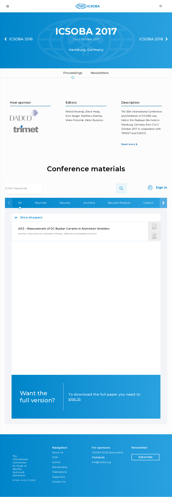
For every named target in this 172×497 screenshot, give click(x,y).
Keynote (41, 202)
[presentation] (8, 203)
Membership (59, 467)
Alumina (89, 202)
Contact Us (58, 481)
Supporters (58, 476)
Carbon (148, 202)
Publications (59, 471)
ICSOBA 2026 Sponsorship (107, 452)
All (20, 202)
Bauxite (65, 202)
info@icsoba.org (101, 462)
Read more (128, 144)
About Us (57, 452)
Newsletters (100, 73)
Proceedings (72, 73)
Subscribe (145, 457)
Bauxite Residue (119, 202)
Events (56, 462)
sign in (74, 399)
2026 (55, 457)
